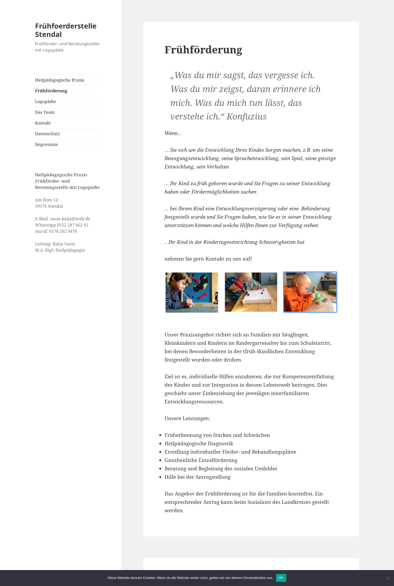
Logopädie (45, 101)
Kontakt (43, 123)
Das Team (45, 112)
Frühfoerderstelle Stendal (66, 30)
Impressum (46, 144)
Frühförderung (51, 91)
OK (281, 578)
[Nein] (387, 578)
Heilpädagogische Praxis (59, 80)
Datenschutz (47, 134)
